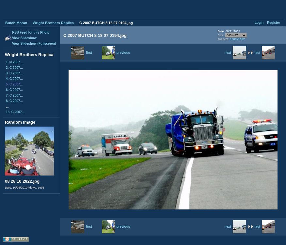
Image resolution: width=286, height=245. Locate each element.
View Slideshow (24, 38)
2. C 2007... (14, 67)
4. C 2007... (14, 79)
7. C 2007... (14, 95)
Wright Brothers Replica (53, 23)
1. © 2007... (14, 62)
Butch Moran (16, 23)
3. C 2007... (14, 73)
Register (273, 22)
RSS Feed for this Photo (30, 32)
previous (116, 52)
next (235, 52)
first (81, 52)
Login (259, 22)
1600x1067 (237, 39)
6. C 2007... (14, 90)
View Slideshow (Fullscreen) (34, 43)
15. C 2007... (15, 112)
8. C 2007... (14, 101)
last (265, 52)
